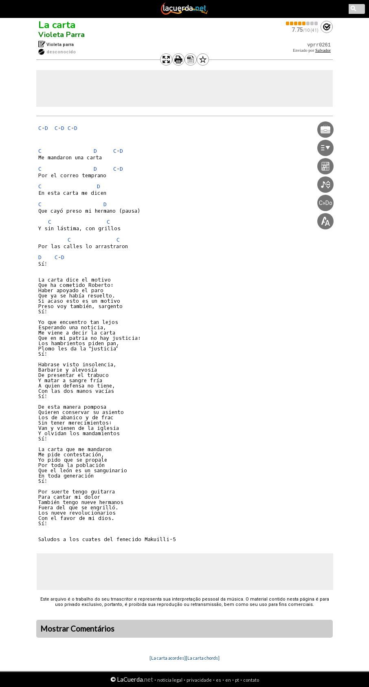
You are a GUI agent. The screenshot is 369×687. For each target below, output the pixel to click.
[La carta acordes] (167, 658)
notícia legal (169, 680)
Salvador (323, 50)
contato (251, 680)
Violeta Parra (61, 35)
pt (237, 680)
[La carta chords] (203, 658)
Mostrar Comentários (77, 628)
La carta (56, 24)
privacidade (199, 680)
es (218, 680)
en (228, 680)
